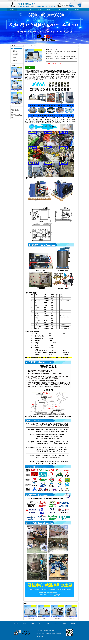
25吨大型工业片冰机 (44, 618)
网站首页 (12, 9)
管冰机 (14, 56)
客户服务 (67, 9)
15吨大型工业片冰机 (71, 618)
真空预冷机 (15, 60)
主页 (28, 45)
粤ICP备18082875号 (40, 632)
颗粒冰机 (14, 57)
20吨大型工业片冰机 (57, 618)
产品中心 (74, 0)
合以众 (42, 636)
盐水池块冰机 (15, 54)
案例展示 (49, 9)
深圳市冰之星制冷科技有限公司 (35, 72)
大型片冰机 (15, 51)
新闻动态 (30, 9)
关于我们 (70, 0)
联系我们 (79, 0)
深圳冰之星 (28, 71)
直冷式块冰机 (15, 53)
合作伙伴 (58, 9)
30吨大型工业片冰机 (30, 618)
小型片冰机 (15, 50)
